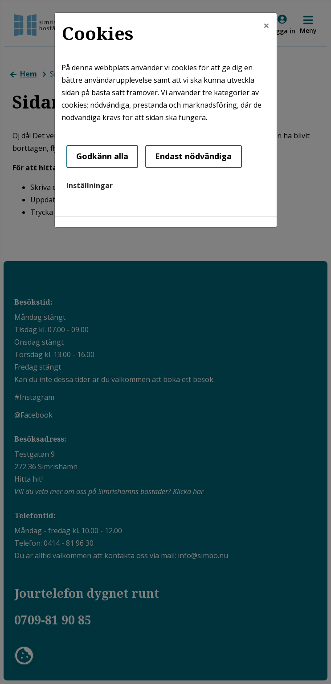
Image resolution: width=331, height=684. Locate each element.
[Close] (266, 25)
